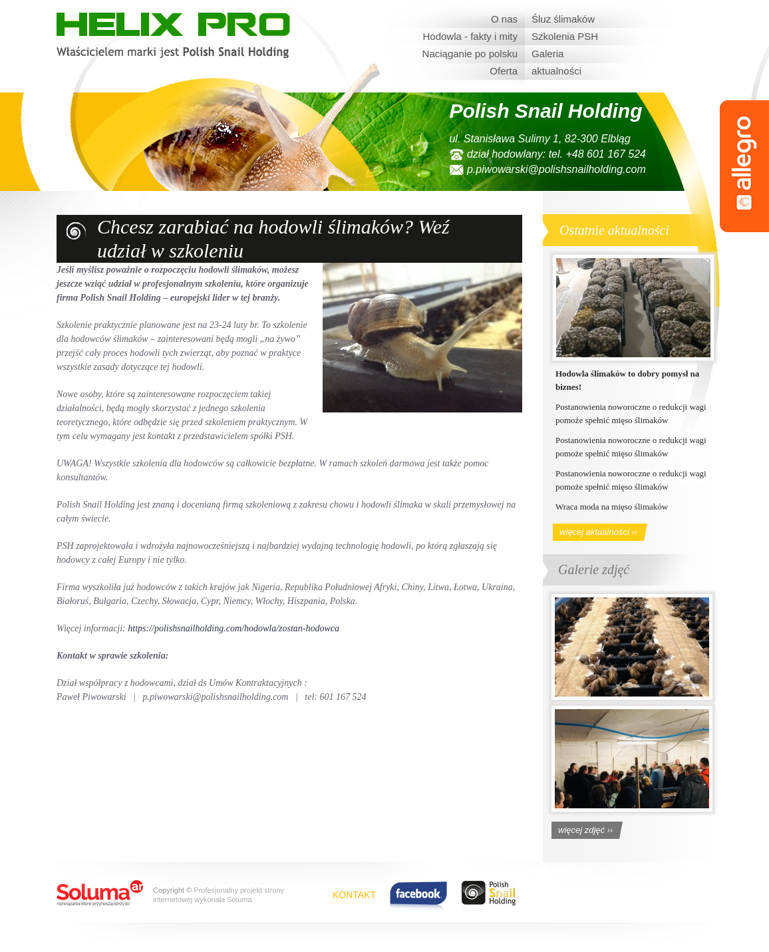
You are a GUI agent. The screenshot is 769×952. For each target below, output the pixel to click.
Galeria (547, 53)
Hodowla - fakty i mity (470, 36)
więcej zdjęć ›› (585, 830)
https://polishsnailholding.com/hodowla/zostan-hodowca (233, 628)
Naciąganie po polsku (470, 53)
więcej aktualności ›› (598, 532)
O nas (504, 19)
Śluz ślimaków (563, 19)
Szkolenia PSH (565, 36)
